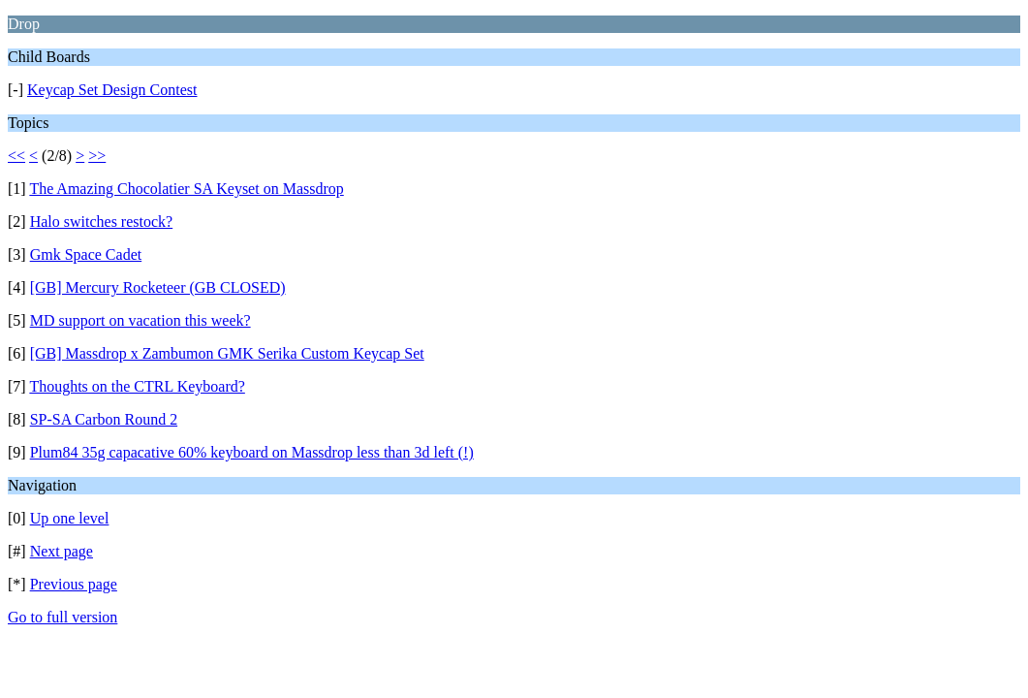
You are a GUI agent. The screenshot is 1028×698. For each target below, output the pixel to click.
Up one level (69, 518)
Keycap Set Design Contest (112, 89)
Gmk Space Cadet (86, 254)
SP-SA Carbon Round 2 (103, 419)
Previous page (73, 584)
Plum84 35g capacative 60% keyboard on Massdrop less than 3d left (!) (252, 452)
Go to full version (62, 617)
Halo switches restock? (101, 221)
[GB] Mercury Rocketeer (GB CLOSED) (158, 287)
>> (97, 155)
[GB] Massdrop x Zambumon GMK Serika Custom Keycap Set (227, 353)
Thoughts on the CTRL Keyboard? (136, 386)
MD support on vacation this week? (140, 320)
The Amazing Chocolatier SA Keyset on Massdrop (186, 188)
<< (16, 155)
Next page (61, 551)
